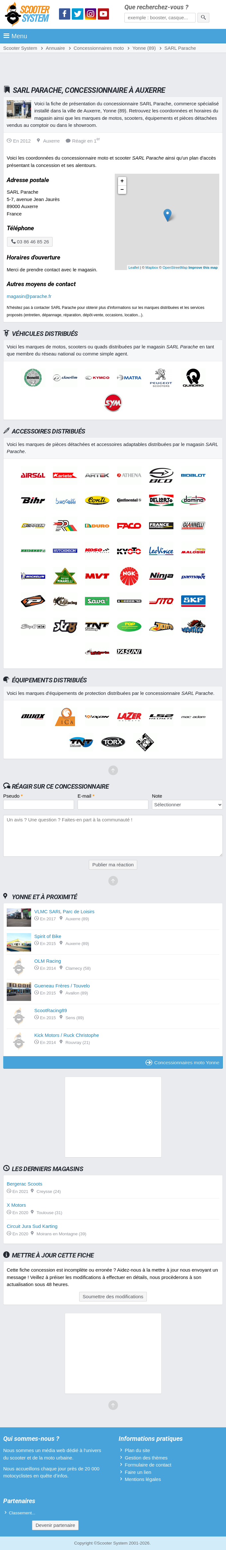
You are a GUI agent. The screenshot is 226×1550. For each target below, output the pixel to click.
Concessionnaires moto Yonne (182, 1062)
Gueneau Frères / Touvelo (62, 985)
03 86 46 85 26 (30, 241)
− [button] (122, 190)
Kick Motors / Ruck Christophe (66, 1035)
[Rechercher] (203, 17)
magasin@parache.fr (29, 296)
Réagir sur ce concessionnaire (60, 786)
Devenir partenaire (55, 1525)
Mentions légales (143, 1479)
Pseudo (13, 796)
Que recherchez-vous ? (156, 7)
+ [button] (122, 181)
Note (157, 796)
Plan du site (137, 1450)
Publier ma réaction (113, 864)
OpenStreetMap (175, 267)
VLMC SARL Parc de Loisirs (64, 911)
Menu (15, 35)
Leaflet (134, 267)
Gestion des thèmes (146, 1457)
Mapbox (152, 267)
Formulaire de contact (148, 1464)
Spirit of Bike (47, 936)
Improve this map (203, 267)
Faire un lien (138, 1472)
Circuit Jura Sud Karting (32, 1226)
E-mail (86, 796)
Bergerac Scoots (24, 1184)
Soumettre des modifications (113, 1296)
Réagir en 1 (83, 141)
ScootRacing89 (50, 1010)
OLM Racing (47, 961)
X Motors (16, 1205)
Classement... (22, 1513)
